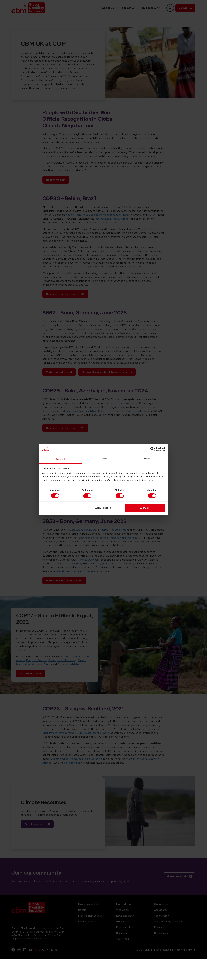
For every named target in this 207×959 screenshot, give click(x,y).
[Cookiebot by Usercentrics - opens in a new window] (152, 449)
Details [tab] (103, 458)
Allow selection (103, 508)
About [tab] (146, 458)
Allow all (144, 508)
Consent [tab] (60, 459)
